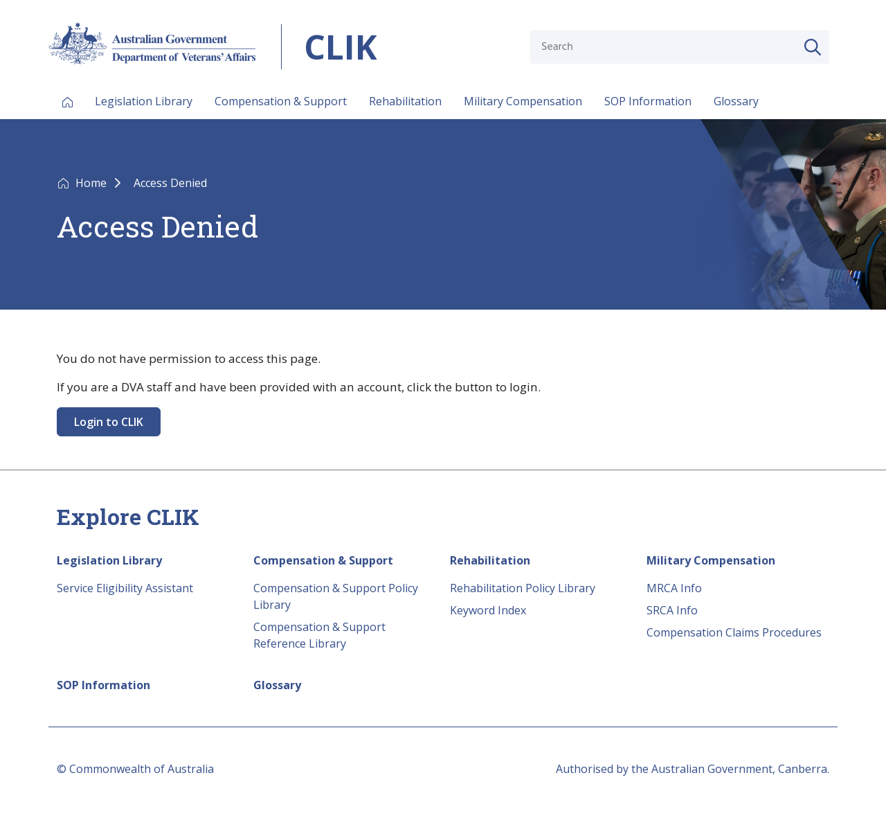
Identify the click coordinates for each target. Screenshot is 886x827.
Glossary (736, 101)
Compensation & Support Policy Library (335, 596)
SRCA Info (672, 610)
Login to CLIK (108, 421)
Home (92, 182)
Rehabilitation (405, 101)
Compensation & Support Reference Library (319, 635)
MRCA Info (674, 588)
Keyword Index (488, 610)
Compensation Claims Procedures (734, 632)
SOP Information (647, 101)
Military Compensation (523, 101)
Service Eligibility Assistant (125, 588)
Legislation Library (143, 101)
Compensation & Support (281, 101)
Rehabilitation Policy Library (522, 588)
